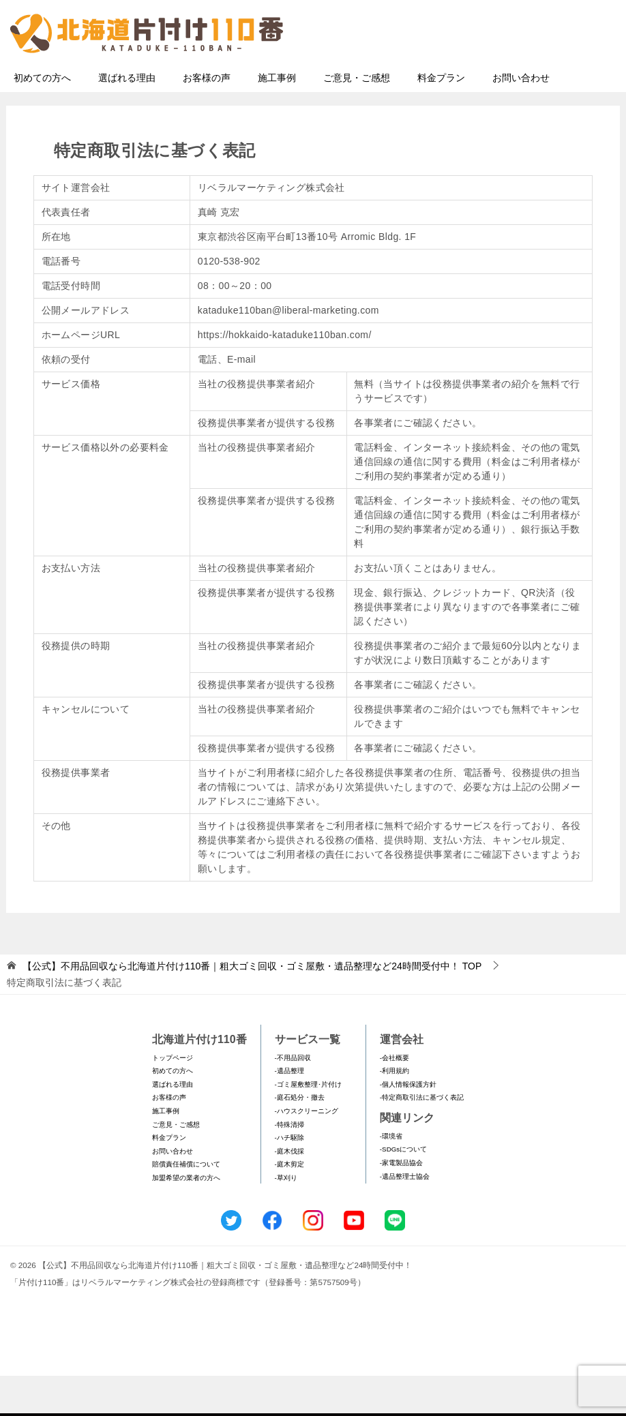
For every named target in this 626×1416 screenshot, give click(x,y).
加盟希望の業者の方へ (186, 1218)
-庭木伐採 (289, 1191)
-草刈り (286, 1218)
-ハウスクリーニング (306, 1151)
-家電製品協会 (401, 1203)
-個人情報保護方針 (408, 1124)
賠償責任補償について (186, 1204)
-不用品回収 (293, 1098)
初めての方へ (42, 117)
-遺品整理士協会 (405, 1216)
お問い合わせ (521, 117)
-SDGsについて (403, 1189)
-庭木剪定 (289, 1204)
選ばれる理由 (126, 117)
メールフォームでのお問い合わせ (492, 79)
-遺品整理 (289, 1111)
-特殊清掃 (289, 1165)
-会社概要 (394, 1098)
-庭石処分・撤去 (300, 1137)
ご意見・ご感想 (356, 117)
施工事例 (277, 117)
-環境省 (391, 1176)
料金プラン (441, 117)
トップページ (172, 1098)
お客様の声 (206, 117)
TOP (252, 1006)
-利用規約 (394, 1111)
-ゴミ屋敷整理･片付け (308, 1124)
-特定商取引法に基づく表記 (422, 1137)
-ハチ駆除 (289, 1177)
